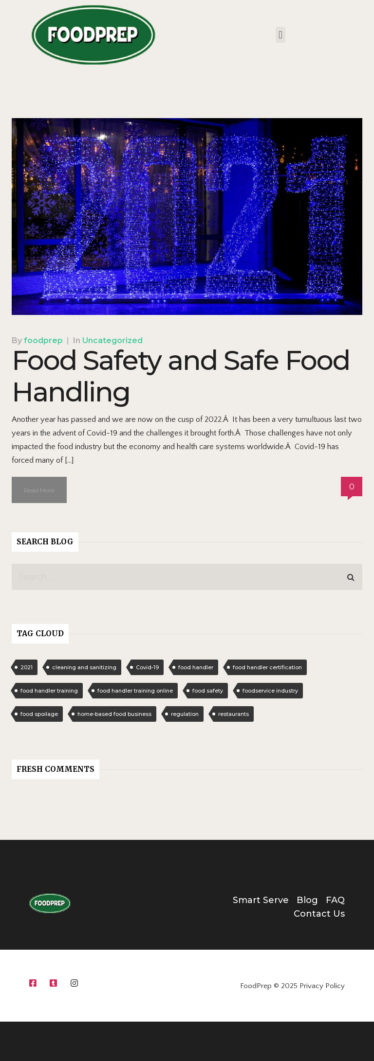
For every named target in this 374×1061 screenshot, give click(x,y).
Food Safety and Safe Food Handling (181, 376)
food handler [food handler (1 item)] (195, 667)
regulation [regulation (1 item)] (185, 714)
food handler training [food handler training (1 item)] (49, 690)
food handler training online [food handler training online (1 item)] (135, 690)
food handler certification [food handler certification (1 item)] (267, 667)
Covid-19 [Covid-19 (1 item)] (147, 667)
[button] (280, 35)
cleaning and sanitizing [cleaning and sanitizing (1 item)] (84, 667)
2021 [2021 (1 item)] (26, 667)
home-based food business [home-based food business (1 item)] (114, 714)
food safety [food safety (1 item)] (207, 690)
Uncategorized (112, 340)
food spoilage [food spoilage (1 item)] (39, 714)
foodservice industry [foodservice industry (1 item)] (270, 690)
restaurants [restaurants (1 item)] (233, 714)
